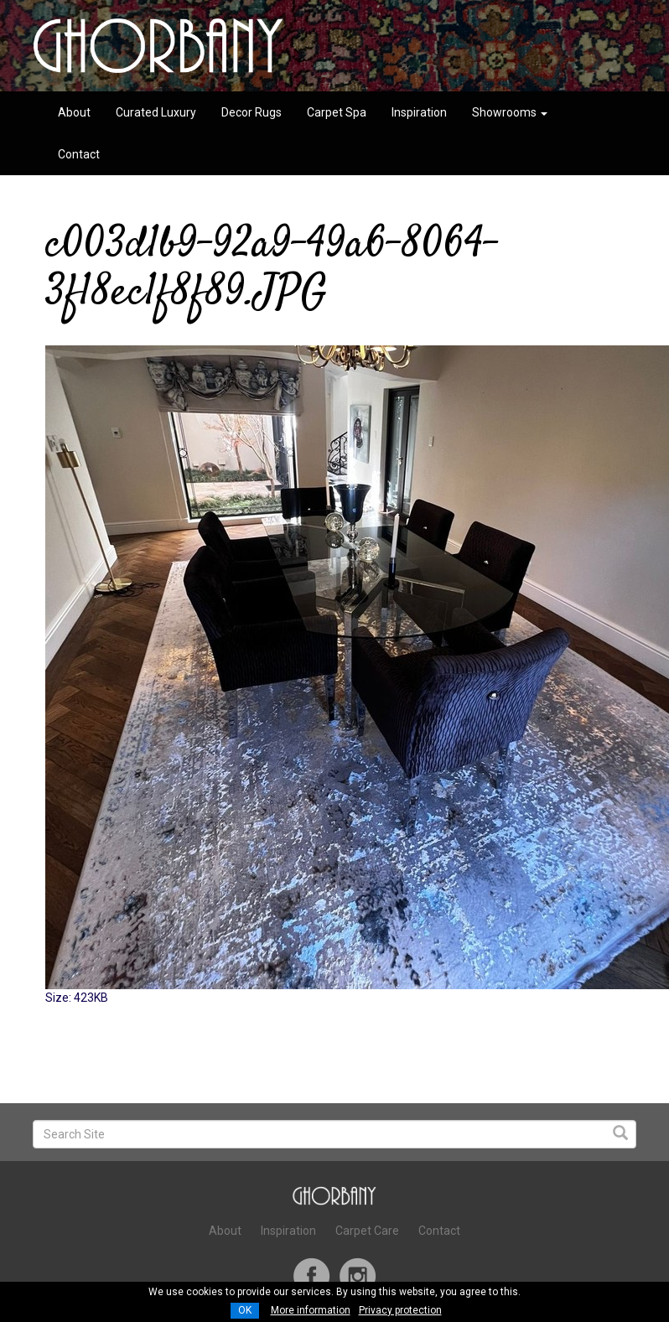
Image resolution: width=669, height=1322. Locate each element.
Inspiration (419, 112)
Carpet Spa (336, 112)
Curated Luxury (156, 112)
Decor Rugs (251, 112)
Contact (79, 154)
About (74, 112)
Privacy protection (400, 1310)
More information (310, 1310)
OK (245, 1310)
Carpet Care (367, 1230)
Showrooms (509, 112)
